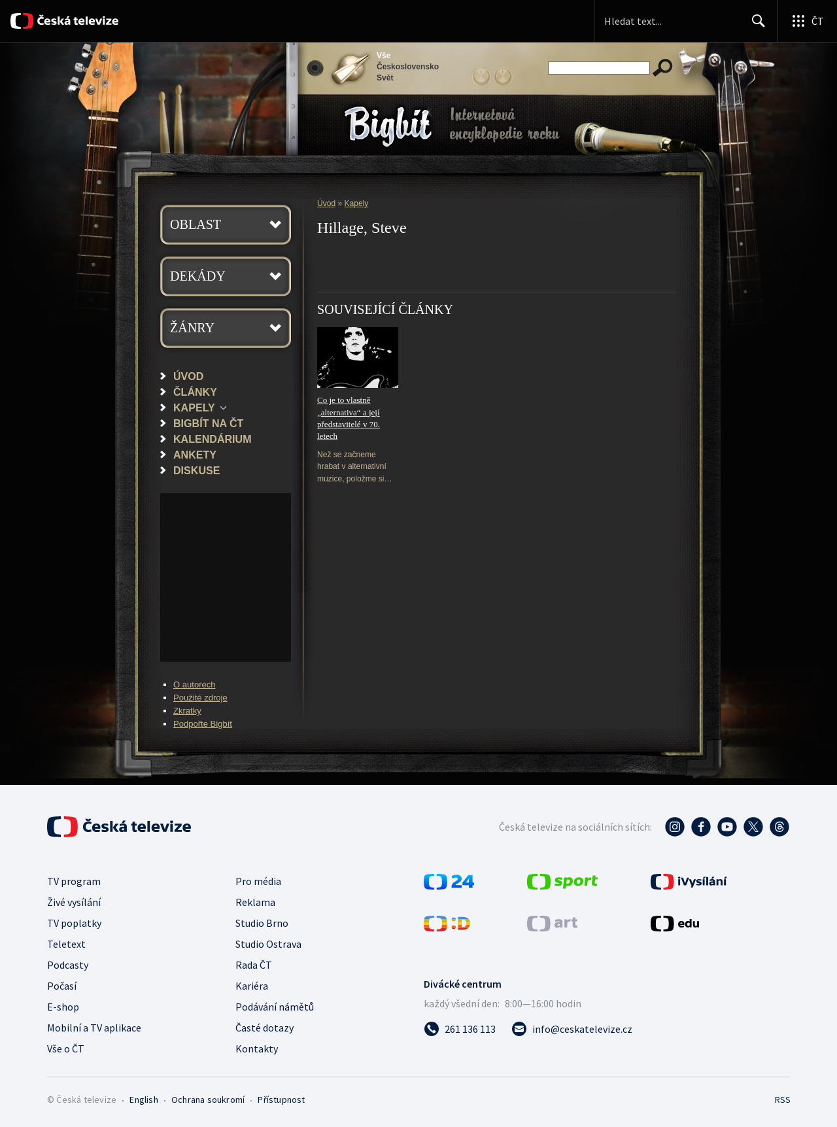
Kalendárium (212, 439)
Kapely (194, 407)
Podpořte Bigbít (202, 724)
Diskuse (196, 470)
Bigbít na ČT (208, 423)
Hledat (755, 26)
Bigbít (388, 126)
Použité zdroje (200, 697)
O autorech (194, 684)
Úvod (188, 376)
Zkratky (187, 711)
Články (195, 392)
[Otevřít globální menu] (807, 21)
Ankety (194, 454)
